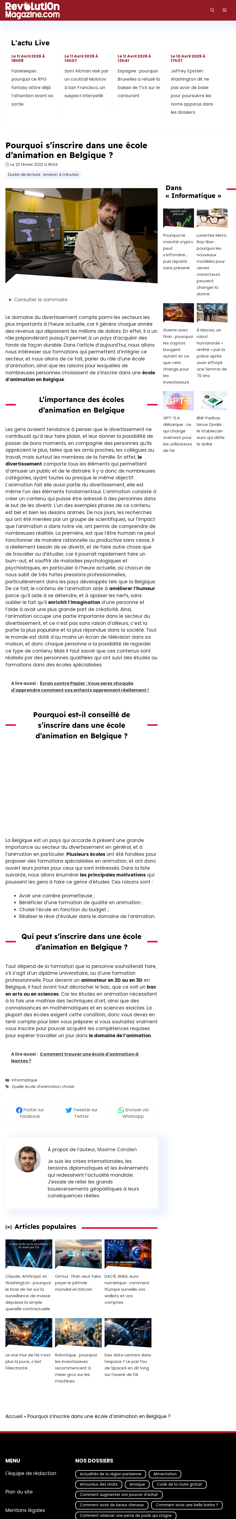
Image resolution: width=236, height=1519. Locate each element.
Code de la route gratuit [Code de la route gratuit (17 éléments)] (179, 1484)
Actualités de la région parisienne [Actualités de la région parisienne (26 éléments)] (110, 1473)
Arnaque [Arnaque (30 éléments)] (137, 1484)
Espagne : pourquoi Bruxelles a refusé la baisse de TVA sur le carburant (139, 83)
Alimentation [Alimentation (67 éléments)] (165, 1473)
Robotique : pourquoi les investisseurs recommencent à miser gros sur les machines (76, 1368)
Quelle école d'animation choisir (43, 1087)
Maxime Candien (117, 1149)
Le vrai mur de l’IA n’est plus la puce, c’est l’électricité (28, 1361)
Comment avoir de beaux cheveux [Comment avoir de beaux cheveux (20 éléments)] (112, 1505)
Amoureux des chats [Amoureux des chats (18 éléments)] (99, 1484)
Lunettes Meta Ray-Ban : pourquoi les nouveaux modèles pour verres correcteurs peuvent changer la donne (211, 264)
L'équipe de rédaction (30, 1473)
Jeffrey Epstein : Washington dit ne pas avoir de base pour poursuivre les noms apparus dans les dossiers (192, 91)
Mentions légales (25, 1510)
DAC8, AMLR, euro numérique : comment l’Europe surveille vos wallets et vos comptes (127, 1289)
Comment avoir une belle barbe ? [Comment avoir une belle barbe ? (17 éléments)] (187, 1505)
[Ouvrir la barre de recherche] (212, 10)
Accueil (13, 1416)
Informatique (24, 1080)
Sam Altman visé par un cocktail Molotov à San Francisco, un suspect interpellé (86, 83)
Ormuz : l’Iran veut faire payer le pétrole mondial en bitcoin (78, 1282)
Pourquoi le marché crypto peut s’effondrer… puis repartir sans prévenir (178, 251)
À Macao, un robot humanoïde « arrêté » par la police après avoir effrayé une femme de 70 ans (212, 352)
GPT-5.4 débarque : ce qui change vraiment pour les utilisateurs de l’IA (177, 434)
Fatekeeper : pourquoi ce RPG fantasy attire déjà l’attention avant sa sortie (32, 87)
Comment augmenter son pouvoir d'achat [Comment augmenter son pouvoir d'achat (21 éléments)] (119, 1494)
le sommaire (40, 299)
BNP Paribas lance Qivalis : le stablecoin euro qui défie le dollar (211, 431)
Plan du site (19, 1491)
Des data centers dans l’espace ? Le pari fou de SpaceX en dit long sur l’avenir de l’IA (128, 1364)
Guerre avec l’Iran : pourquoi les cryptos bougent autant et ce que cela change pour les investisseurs (178, 356)
